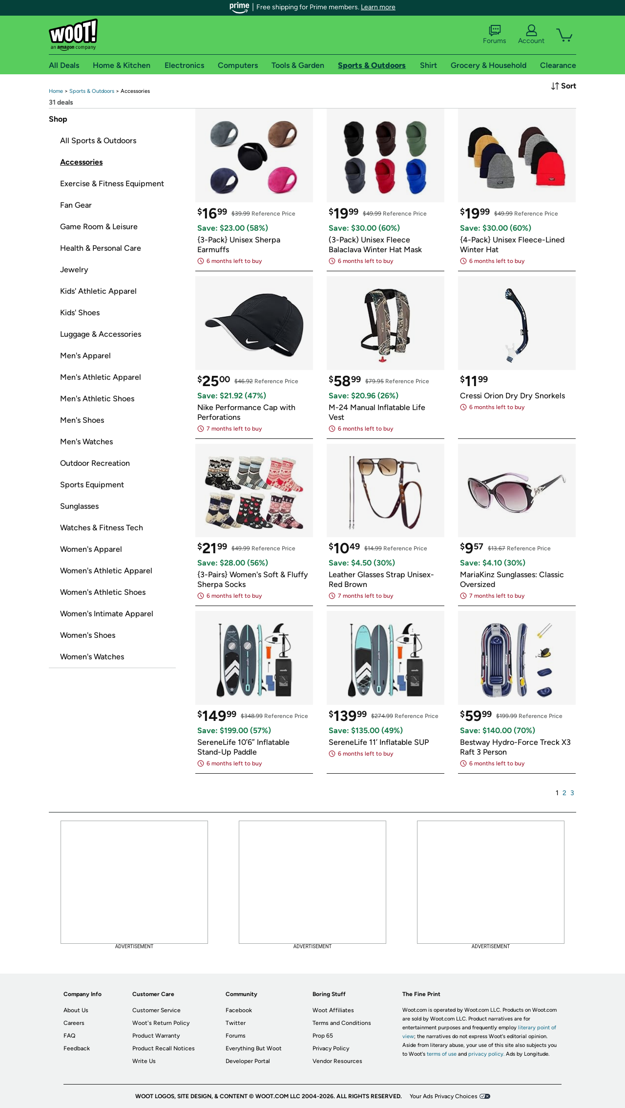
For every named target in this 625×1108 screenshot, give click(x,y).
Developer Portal (248, 1061)
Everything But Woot (254, 1048)
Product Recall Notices (163, 1048)
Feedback (76, 1048)
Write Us (144, 1061)
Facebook (239, 1010)
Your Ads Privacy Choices (444, 1096)
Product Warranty (156, 1035)
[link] (56, 91)
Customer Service (156, 1010)
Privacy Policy (330, 1048)
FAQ (69, 1035)
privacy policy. (486, 1054)
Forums (494, 34)
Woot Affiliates (333, 1010)
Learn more (378, 7)
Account (531, 34)
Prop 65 (322, 1035)
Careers (73, 1023)
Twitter (236, 1023)
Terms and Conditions (341, 1023)
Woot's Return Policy (160, 1023)
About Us (75, 1010)
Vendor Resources (337, 1061)
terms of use (442, 1054)
